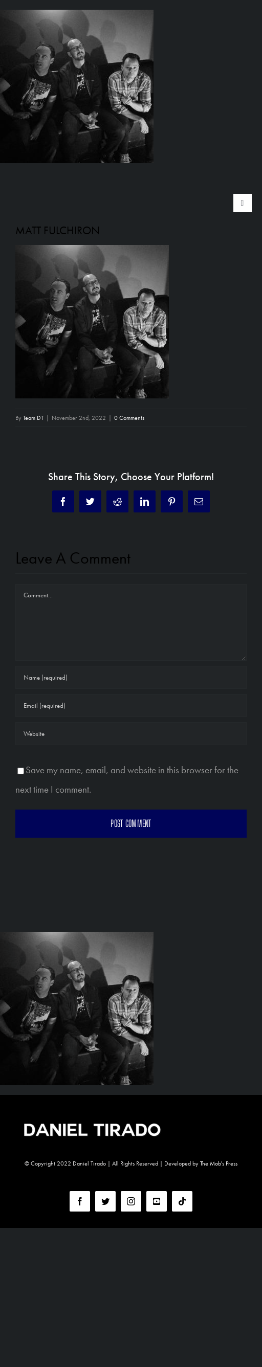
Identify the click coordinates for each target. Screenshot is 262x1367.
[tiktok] (182, 1201)
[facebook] (80, 1201)
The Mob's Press (218, 1163)
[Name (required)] (131, 677)
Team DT (33, 418)
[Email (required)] (131, 705)
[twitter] (105, 1201)
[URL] (131, 733)
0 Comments (129, 418)
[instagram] (131, 1201)
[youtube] (156, 1201)
